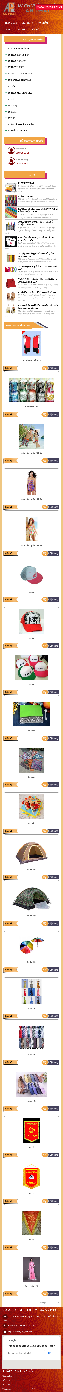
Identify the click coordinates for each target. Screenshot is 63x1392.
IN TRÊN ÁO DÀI (16, 67)
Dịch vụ (9, 29)
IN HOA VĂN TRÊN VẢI (19, 48)
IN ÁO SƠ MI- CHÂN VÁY (20, 73)
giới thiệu (27, 23)
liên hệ (35, 29)
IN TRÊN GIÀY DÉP (17, 130)
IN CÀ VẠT (13, 106)
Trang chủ (11, 23)
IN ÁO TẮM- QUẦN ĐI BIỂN (21, 124)
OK (49, 1353)
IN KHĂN (12, 112)
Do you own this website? (19, 1353)
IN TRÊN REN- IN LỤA (18, 55)
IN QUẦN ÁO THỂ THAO (19, 80)
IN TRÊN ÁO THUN (17, 61)
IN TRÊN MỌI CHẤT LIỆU (20, 93)
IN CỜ (11, 99)
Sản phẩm (42, 23)
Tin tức (22, 29)
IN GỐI (11, 86)
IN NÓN (11, 118)
